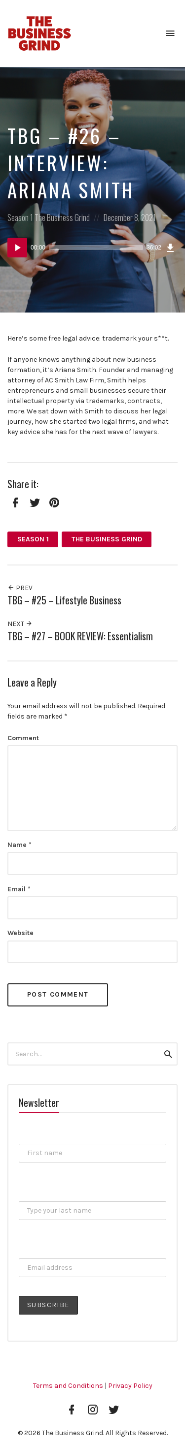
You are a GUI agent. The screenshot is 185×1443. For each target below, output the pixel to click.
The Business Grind (62, 217)
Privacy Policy (130, 1385)
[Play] (17, 247)
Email (19, 889)
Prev (20, 588)
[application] (92, 247)
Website (20, 933)
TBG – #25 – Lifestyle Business (64, 600)
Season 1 (20, 217)
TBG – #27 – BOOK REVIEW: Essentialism (80, 636)
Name (19, 845)
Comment (23, 738)
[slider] (96, 247)
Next (20, 624)
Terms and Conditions (68, 1385)
